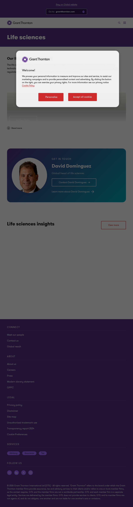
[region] (67, 79)
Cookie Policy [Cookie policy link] (28, 85)
